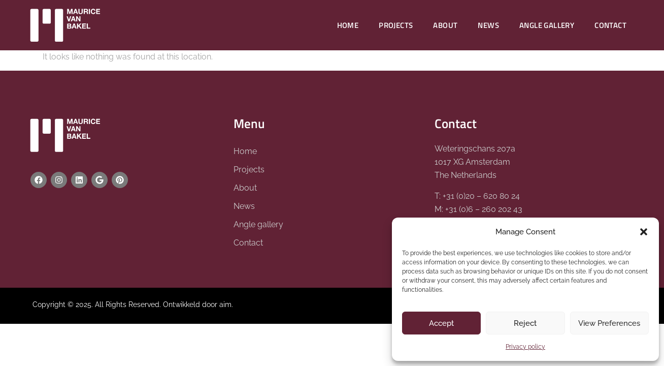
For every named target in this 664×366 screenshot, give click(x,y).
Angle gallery (546, 25)
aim (225, 304)
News (488, 25)
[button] (644, 232)
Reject (525, 323)
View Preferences (609, 323)
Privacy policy (525, 346)
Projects (396, 25)
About (445, 25)
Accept (441, 323)
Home (348, 25)
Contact (610, 25)
